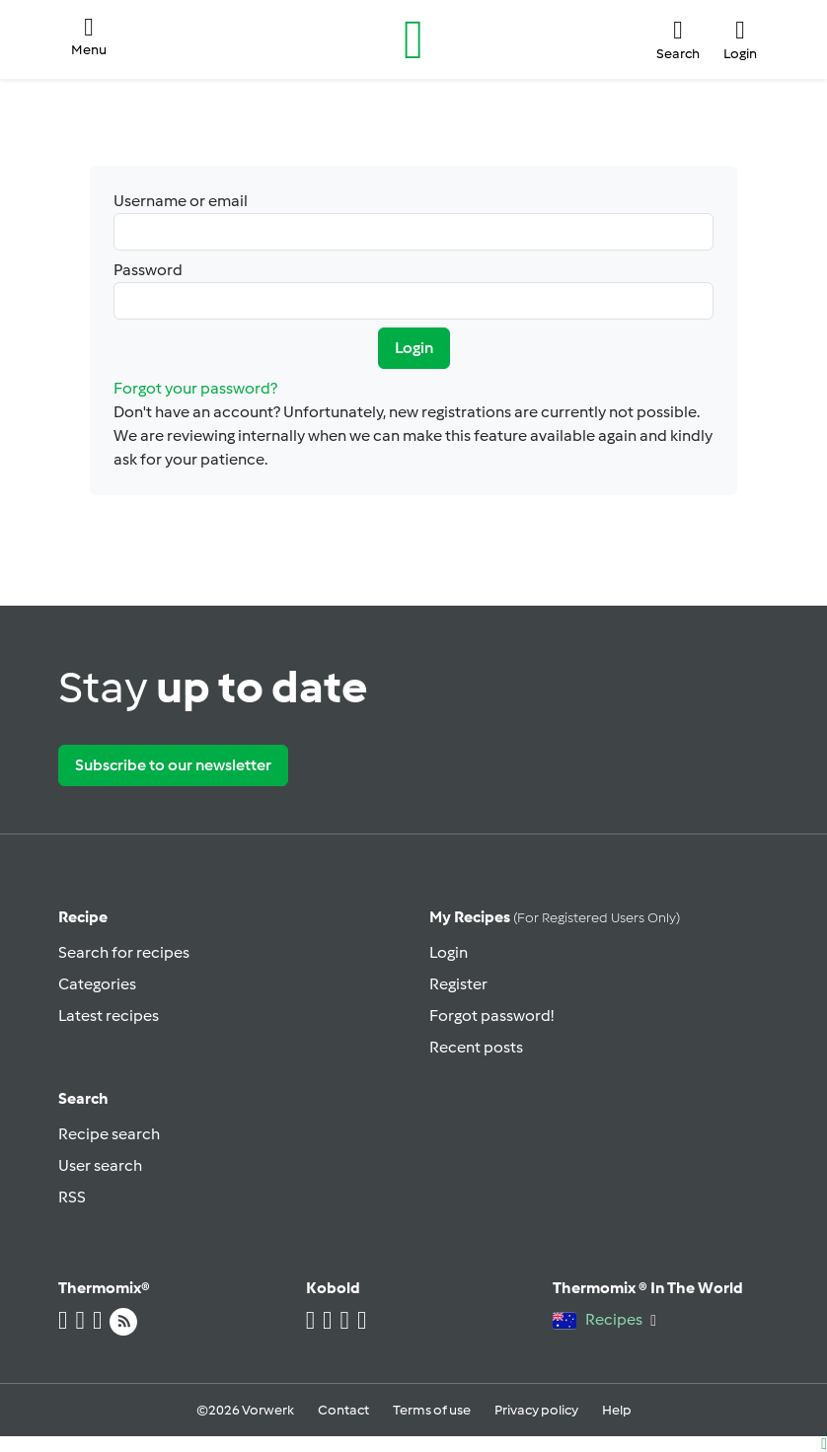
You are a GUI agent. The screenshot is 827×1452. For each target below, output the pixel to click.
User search (100, 1165)
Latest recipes (108, 1015)
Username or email (413, 221)
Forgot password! (491, 1015)
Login (414, 347)
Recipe (83, 917)
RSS (72, 1197)
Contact (343, 1410)
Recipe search (109, 1134)
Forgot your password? (195, 388)
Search (83, 1098)
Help (617, 1410)
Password (413, 290)
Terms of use (432, 1410)
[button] (89, 39)
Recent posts (476, 1047)
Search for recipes (123, 952)
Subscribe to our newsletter (173, 765)
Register (458, 984)
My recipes (554, 917)
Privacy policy (536, 1410)
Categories (97, 984)
